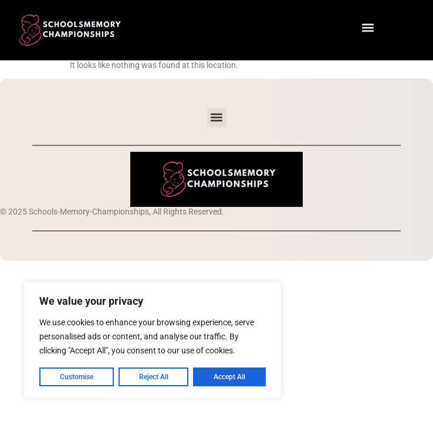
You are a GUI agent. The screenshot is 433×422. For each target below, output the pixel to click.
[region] (152, 341)
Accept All (229, 377)
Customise (76, 377)
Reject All (153, 377)
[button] (368, 27)
